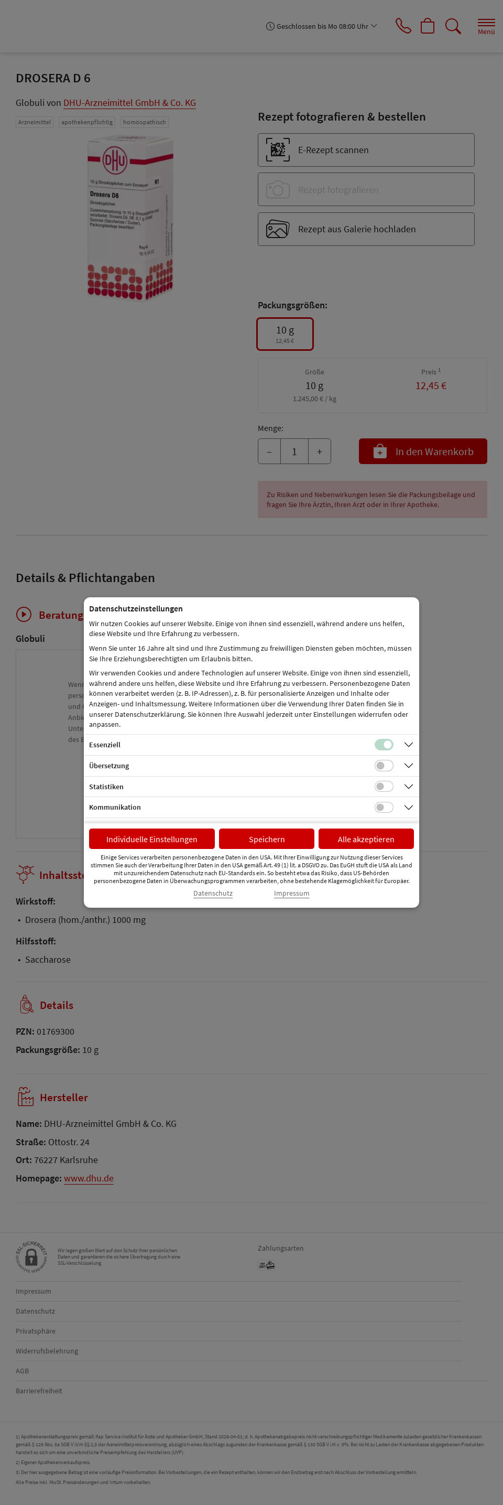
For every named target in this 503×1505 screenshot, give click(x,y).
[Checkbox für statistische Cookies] (384, 786)
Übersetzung (109, 765)
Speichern (267, 839)
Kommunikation (115, 807)
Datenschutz (213, 893)
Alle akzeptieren (366, 839)
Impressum (292, 893)
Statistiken (106, 786)
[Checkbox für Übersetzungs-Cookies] (384, 765)
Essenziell (105, 744)
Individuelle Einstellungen (152, 839)
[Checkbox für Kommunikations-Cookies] (384, 807)
